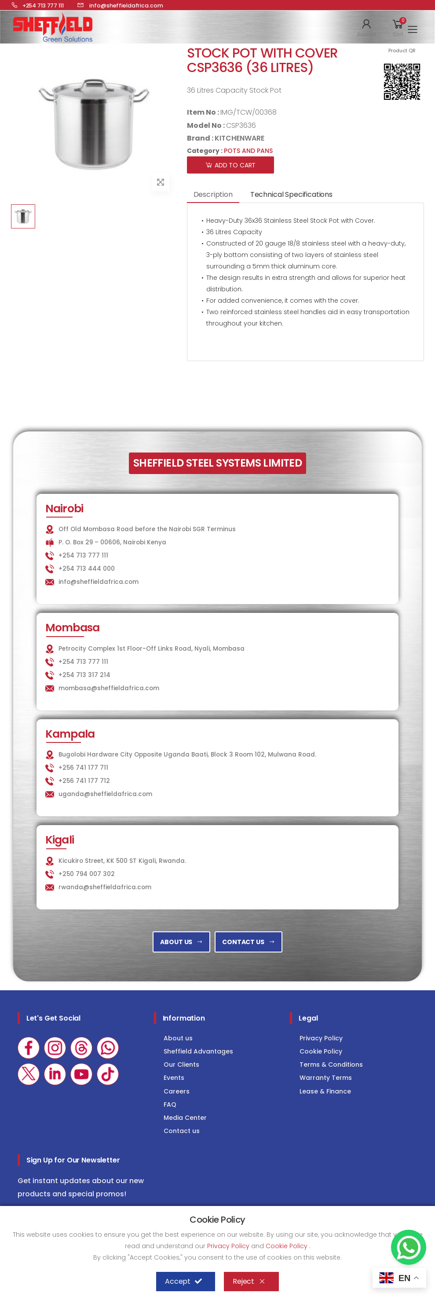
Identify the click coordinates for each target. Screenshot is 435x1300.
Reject (249, 1281)
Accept (183, 1281)
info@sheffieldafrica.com (98, 582)
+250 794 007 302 (86, 874)
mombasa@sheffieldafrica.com (108, 688)
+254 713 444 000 (86, 569)
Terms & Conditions (331, 1064)
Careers (177, 1091)
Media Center (185, 1117)
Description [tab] (213, 194)
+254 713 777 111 (83, 555)
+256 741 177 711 (83, 768)
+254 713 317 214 (84, 675)
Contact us (182, 1130)
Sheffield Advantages (198, 1051)
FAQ (170, 1104)
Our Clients (181, 1064)
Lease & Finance (325, 1091)
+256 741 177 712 (84, 781)
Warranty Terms (326, 1077)
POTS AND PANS (248, 150)
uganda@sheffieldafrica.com (105, 794)
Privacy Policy (321, 1038)
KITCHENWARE (239, 138)
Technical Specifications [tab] (291, 194)
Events (174, 1077)
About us (178, 1038)
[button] (366, 27)
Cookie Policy (321, 1051)
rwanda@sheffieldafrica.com (104, 887)
